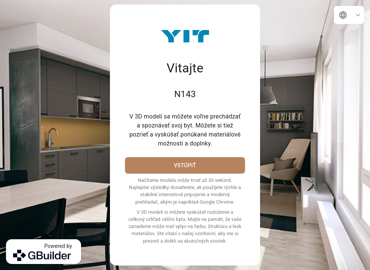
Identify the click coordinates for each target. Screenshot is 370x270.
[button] (349, 15)
